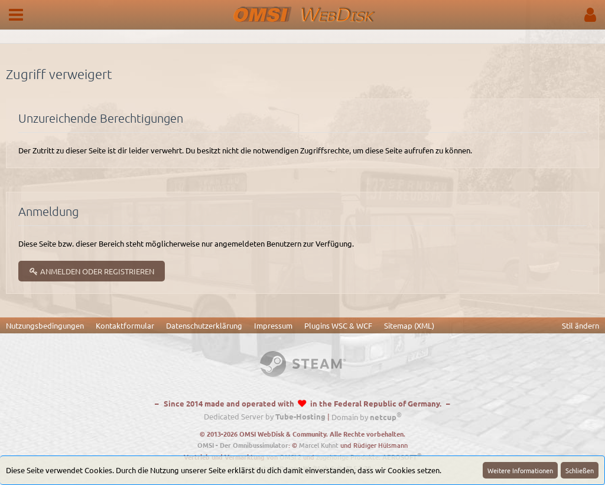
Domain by (366, 417)
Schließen (579, 470)
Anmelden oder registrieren (91, 271)
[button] (16, 14)
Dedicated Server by (265, 417)
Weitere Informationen (520, 470)
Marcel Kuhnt (319, 445)
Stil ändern (580, 325)
